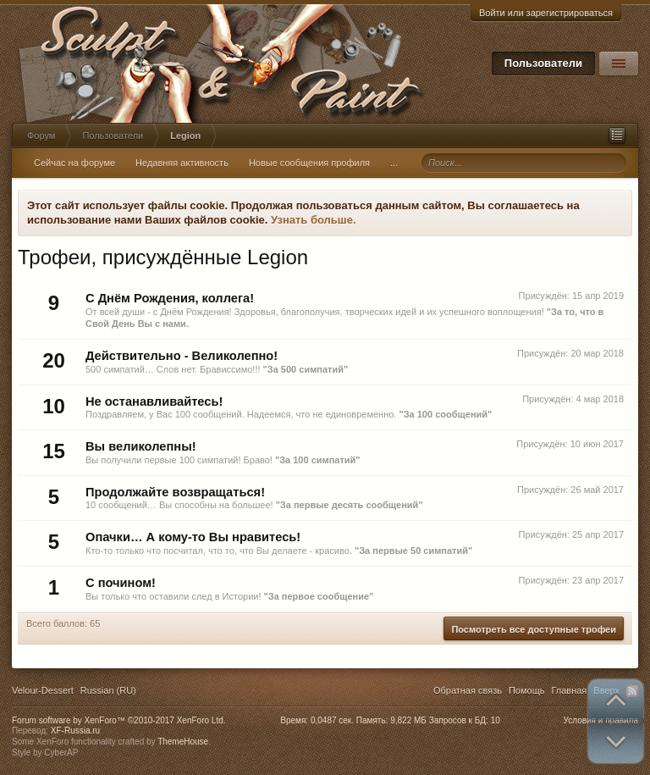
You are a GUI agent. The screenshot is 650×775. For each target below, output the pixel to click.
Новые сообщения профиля (309, 163)
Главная (569, 690)
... (394, 163)
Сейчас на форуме (74, 163)
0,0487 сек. (332, 720)
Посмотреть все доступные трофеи (533, 629)
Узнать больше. (313, 219)
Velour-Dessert (43, 690)
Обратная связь (467, 690)
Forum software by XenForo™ (119, 720)
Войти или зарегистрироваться (546, 13)
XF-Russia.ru (75, 730)
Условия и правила (601, 720)
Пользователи (543, 63)
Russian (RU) (108, 690)
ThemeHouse (182, 741)
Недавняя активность (182, 163)
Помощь (527, 690)
